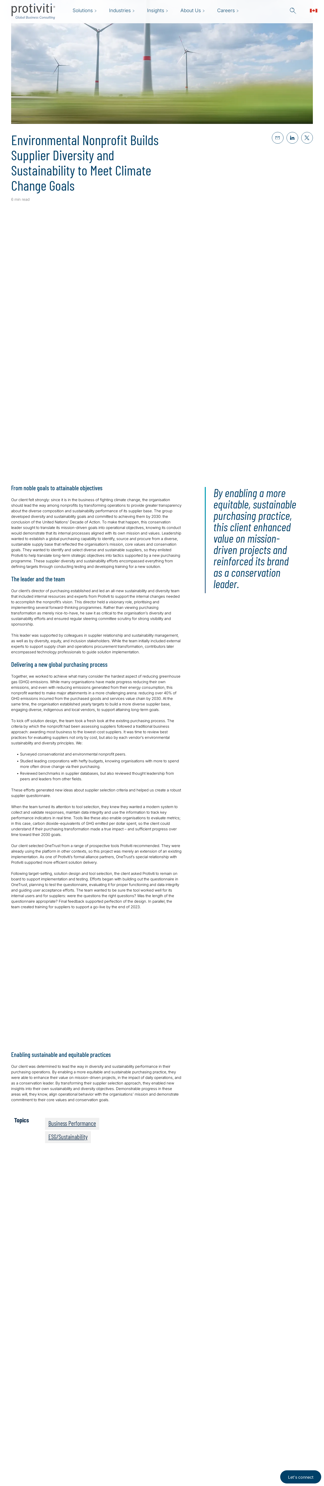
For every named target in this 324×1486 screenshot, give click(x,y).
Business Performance (72, 1123)
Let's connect (300, 1477)
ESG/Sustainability (68, 1136)
